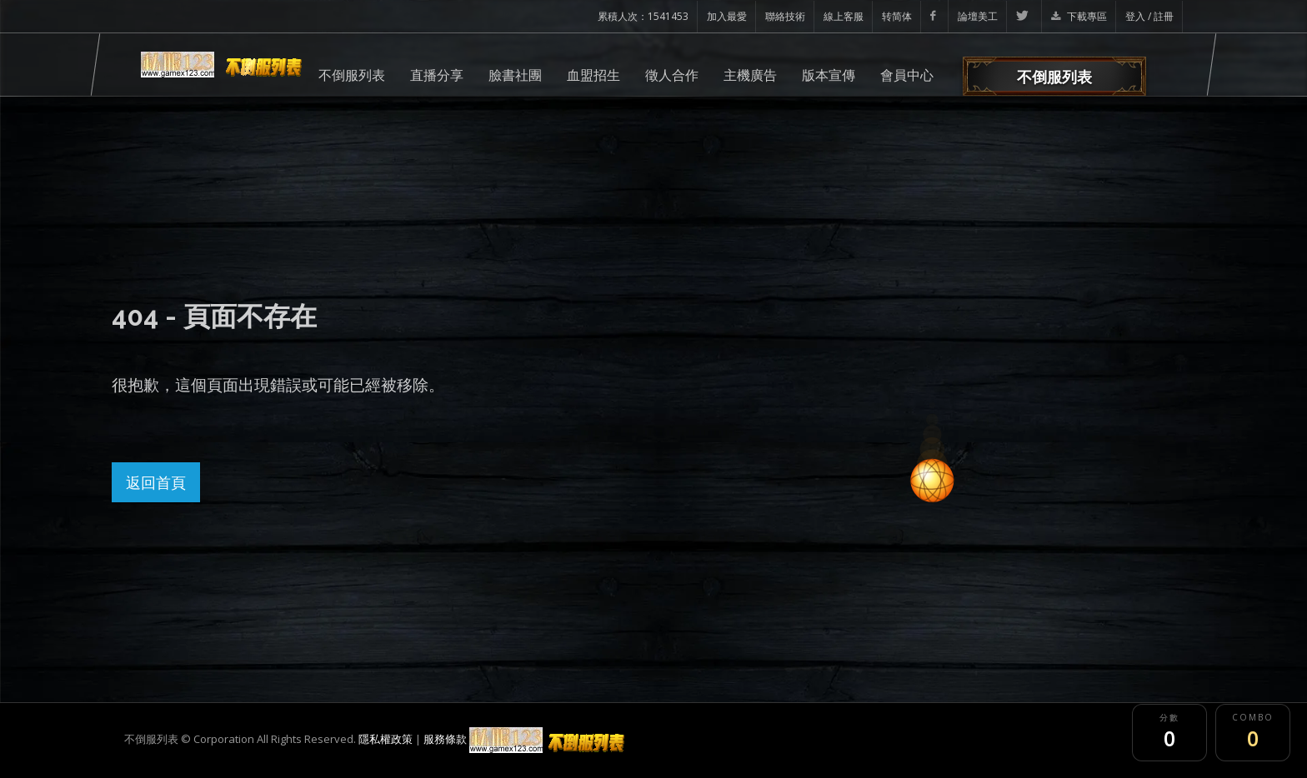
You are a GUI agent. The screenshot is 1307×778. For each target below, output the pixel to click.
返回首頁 (156, 482)
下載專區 (1079, 16)
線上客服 (844, 16)
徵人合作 (672, 75)
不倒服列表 (351, 75)
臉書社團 (515, 75)
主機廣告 (750, 75)
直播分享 (436, 75)
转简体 (897, 16)
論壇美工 (978, 16)
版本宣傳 (828, 75)
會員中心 (907, 75)
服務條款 (445, 738)
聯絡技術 (785, 16)
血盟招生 (593, 75)
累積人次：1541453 (643, 16)
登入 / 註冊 (1149, 16)
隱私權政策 (385, 738)
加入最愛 (727, 16)
